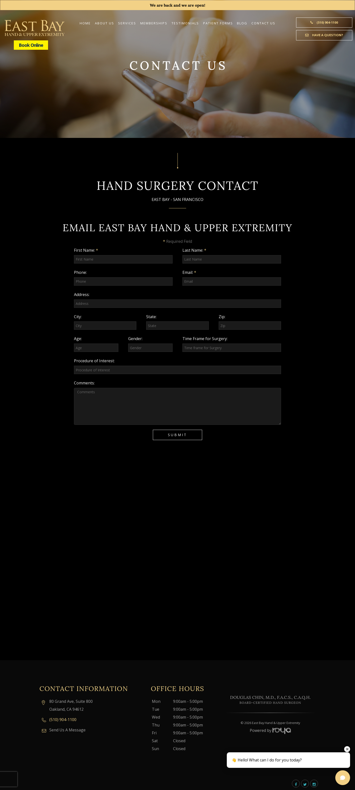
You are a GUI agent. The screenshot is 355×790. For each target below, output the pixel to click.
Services (127, 23)
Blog (242, 23)
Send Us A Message (67, 730)
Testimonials (185, 23)
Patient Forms (218, 23)
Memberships (153, 23)
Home (85, 23)
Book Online (31, 45)
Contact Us (263, 23)
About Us (104, 23)
